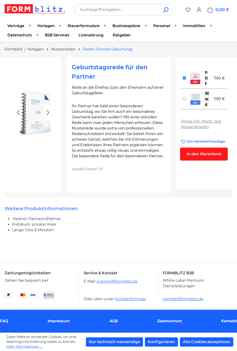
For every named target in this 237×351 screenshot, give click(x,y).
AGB (113, 321)
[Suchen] (166, 10)
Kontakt (229, 321)
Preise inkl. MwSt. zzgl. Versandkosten (201, 124)
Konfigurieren (161, 342)
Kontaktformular (130, 299)
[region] (33, 123)
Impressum (59, 321)
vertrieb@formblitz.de (183, 299)
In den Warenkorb (204, 154)
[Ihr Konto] (199, 9)
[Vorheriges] (18, 112)
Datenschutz (169, 321)
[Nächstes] (47, 112)
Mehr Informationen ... (24, 347)
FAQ (4, 321)
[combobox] (116, 10)
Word (207, 99)
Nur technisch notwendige (114, 342)
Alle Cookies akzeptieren (206, 342)
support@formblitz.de (117, 281)
